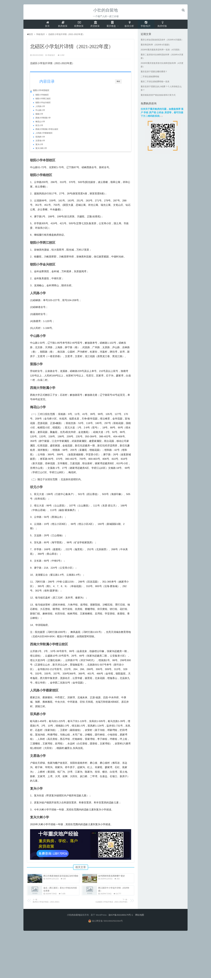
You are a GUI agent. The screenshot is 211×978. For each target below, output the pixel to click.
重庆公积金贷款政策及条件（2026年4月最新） (162, 41)
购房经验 (164, 25)
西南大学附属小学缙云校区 (46, 131)
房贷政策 (94, 25)
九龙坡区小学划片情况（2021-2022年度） (106, 904)
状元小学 (39, 127)
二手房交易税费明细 (150, 78)
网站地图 (139, 918)
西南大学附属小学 (43, 119)
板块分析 (130, 25)
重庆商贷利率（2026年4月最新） (156, 46)
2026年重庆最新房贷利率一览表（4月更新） (161, 51)
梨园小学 (39, 116)
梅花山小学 (40, 123)
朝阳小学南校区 (42, 96)
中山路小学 (40, 112)
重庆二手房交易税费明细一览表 (155, 83)
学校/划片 (147, 25)
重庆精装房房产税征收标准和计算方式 (158, 97)
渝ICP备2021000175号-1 (120, 918)
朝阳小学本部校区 (41, 92)
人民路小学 (40, 108)
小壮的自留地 (105, 10)
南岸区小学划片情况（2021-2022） (55, 904)
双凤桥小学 (40, 138)
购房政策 (61, 25)
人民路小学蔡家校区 (44, 135)
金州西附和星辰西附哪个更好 (111, 879)
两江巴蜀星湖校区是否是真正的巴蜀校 (60, 879)
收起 (118, 83)
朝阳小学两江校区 (43, 100)
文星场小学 (40, 142)
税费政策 (78, 25)
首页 (45, 25)
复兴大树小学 (41, 150)
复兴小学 (39, 146)
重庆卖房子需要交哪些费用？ (154, 73)
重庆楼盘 (112, 25)
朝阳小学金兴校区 (43, 104)
